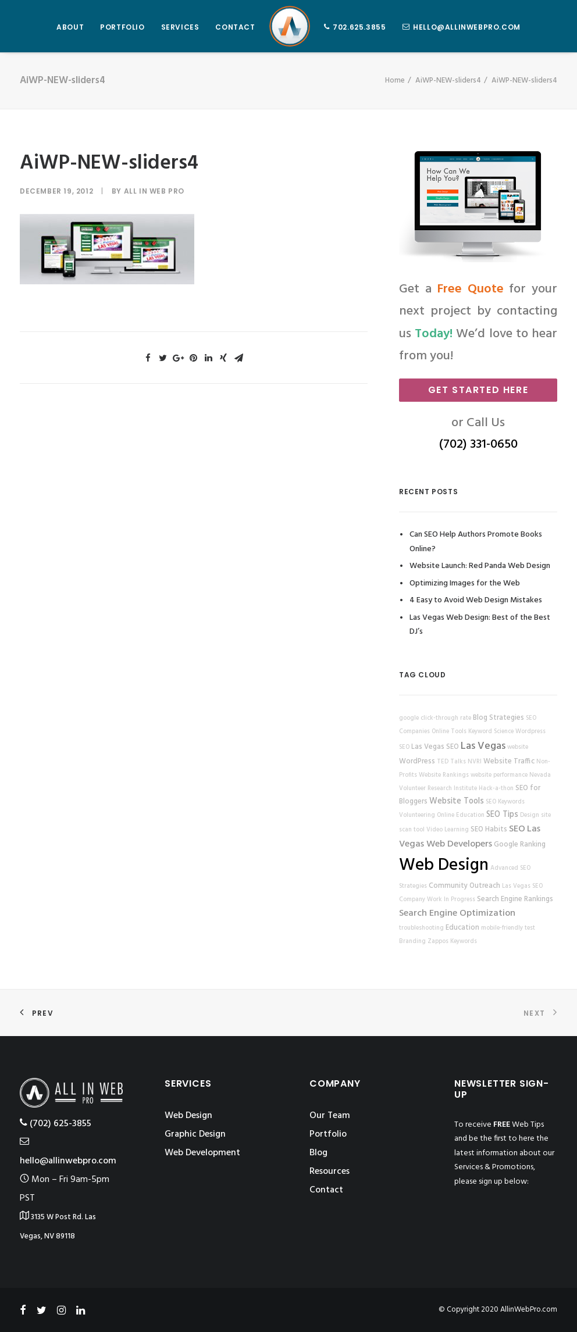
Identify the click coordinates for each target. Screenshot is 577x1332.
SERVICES (180, 27)
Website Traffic (509, 761)
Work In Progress (451, 900)
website (517, 747)
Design (529, 815)
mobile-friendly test (508, 928)
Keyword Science (491, 732)
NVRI (475, 762)
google (409, 718)
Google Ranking (520, 845)
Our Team (329, 1115)
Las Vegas (483, 746)
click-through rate (446, 718)
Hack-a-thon (496, 789)
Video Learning (447, 830)
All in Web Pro (154, 191)
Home (395, 80)
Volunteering (417, 815)
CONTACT (235, 27)
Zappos (438, 942)
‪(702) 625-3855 (55, 1123)
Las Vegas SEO (435, 747)
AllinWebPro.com (528, 1310)
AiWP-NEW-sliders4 (448, 80)
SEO (517, 829)
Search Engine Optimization (457, 913)
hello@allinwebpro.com (467, 27)
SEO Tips (502, 815)
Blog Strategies (498, 718)
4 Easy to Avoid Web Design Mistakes (475, 600)
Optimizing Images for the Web (464, 583)
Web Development (202, 1152)
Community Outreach (464, 886)
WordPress (417, 761)
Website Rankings (444, 775)
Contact (326, 1190)
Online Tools (449, 732)
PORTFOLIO (122, 27)
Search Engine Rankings (515, 899)
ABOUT (70, 27)
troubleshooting (421, 928)
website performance (499, 775)
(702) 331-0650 (478, 444)
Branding (412, 942)
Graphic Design (195, 1134)
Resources (329, 1171)
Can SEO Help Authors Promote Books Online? (475, 542)
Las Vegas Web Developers (469, 837)
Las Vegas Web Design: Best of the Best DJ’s (479, 625)
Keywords (463, 942)
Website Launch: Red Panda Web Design (479, 566)
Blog (318, 1152)
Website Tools (456, 801)
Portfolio (328, 1134)
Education (462, 928)
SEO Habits (489, 829)
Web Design (444, 865)
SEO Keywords (505, 802)
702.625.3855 (359, 27)
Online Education (461, 815)
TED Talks (451, 762)
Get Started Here (478, 390)
